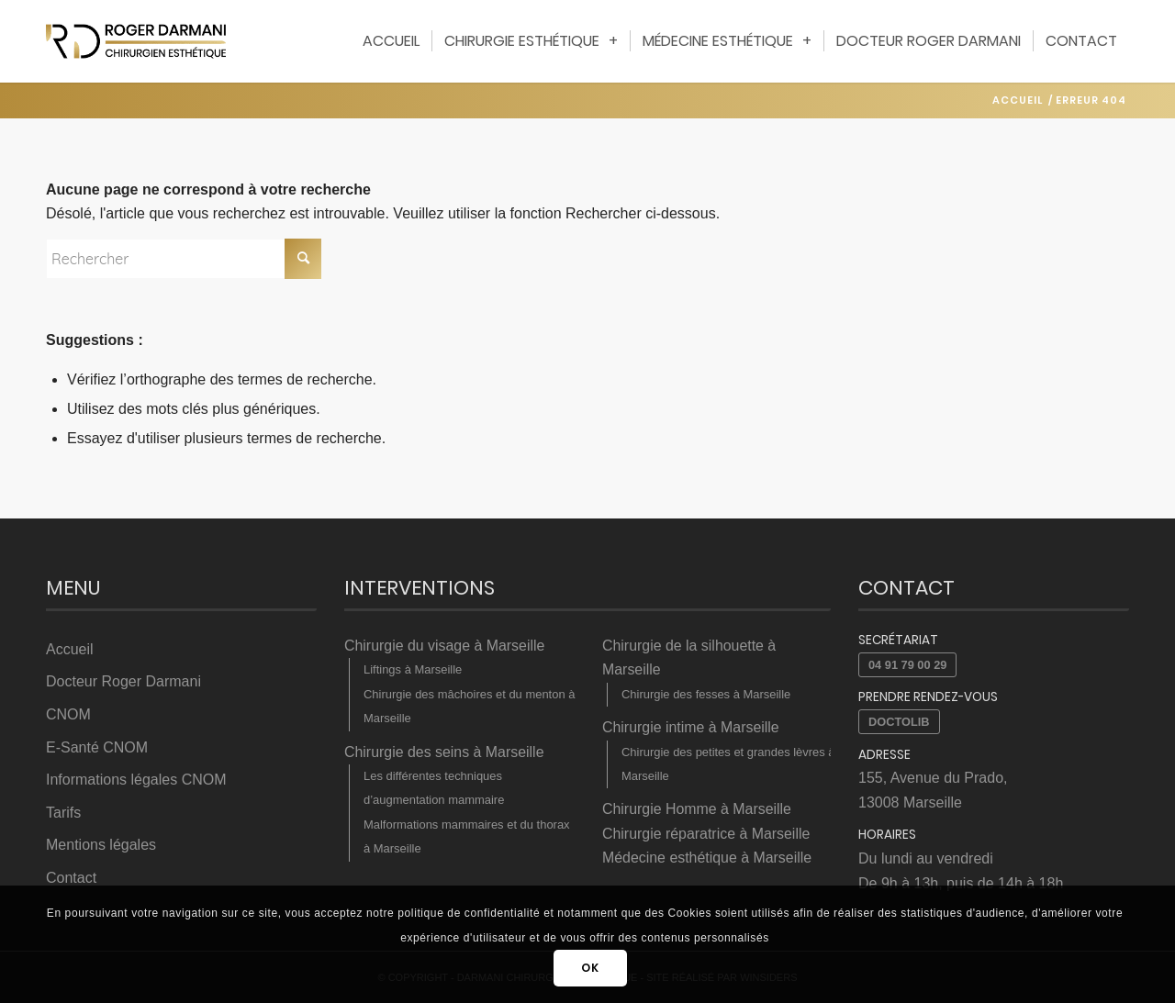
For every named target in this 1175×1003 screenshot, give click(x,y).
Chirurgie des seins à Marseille (444, 751)
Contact (71, 877)
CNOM (68, 714)
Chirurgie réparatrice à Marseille (706, 833)
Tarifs (63, 811)
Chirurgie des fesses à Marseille (705, 694)
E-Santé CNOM (97, 746)
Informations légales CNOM (136, 778)
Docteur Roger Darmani (123, 681)
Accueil (70, 649)
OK (590, 967)
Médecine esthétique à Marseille (707, 857)
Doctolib (899, 722)
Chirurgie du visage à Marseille (445, 645)
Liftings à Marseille (412, 669)
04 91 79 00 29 (907, 665)
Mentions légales (101, 844)
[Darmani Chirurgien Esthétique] (136, 41)
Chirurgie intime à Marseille (691, 727)
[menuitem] (391, 41)
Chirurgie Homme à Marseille (697, 809)
